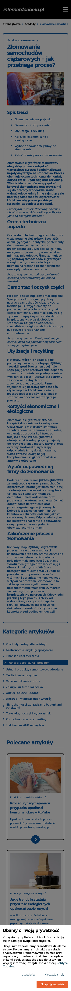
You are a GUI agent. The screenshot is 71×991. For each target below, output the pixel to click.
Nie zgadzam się (54, 974)
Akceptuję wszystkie (52, 984)
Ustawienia (28, 974)
